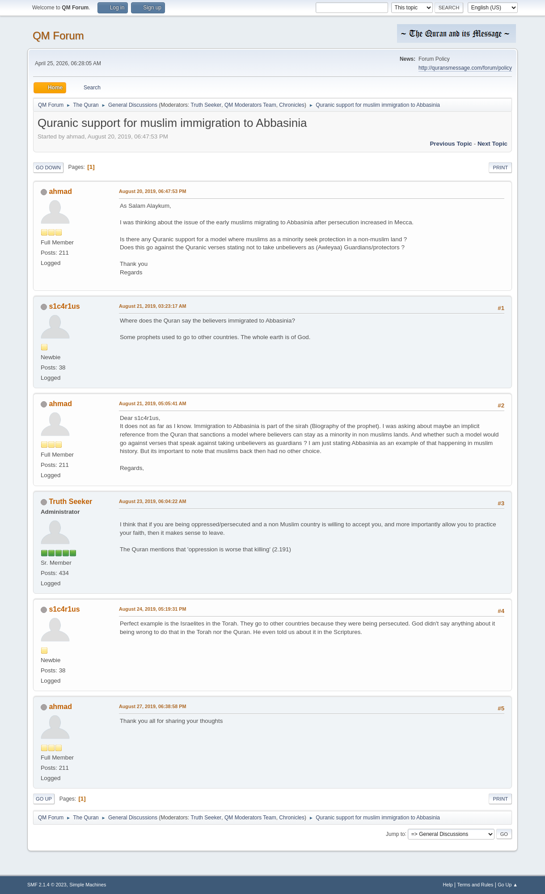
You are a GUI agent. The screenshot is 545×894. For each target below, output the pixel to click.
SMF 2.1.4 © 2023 (47, 884)
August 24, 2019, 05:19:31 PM (152, 609)
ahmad (60, 191)
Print (500, 167)
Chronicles (291, 105)
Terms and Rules (475, 884)
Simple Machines (87, 884)
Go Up (44, 799)
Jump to (395, 834)
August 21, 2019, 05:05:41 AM (152, 403)
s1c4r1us (64, 306)
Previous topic (451, 143)
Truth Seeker (206, 105)
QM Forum (58, 35)
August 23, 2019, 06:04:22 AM (152, 501)
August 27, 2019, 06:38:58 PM (152, 706)
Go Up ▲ (508, 884)
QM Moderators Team (250, 105)
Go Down (48, 167)
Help (448, 884)
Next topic (492, 143)
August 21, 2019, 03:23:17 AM (152, 306)
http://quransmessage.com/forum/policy (465, 68)
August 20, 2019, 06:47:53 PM (152, 191)
